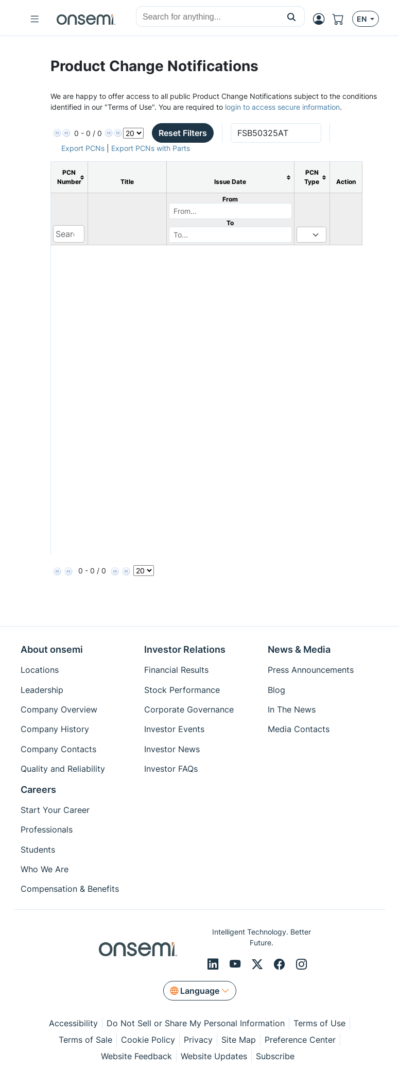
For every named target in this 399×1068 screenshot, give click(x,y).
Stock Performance (182, 690)
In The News (292, 709)
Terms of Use (319, 1023)
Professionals (47, 829)
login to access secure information (282, 107)
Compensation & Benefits (70, 889)
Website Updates (214, 1056)
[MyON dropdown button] (322, 19)
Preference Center (300, 1040)
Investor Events (174, 729)
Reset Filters (183, 133)
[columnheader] (69, 177)
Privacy (198, 1040)
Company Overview (59, 709)
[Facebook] (281, 964)
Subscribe (275, 1056)
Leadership (42, 690)
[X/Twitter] (259, 964)
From (230, 199)
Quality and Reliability (63, 769)
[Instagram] (301, 964)
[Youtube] (237, 964)
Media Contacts (298, 729)
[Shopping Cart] (342, 19)
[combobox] (207, 17)
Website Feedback (136, 1056)
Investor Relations (184, 649)
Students (38, 849)
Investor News (172, 749)
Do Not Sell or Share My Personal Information (196, 1023)
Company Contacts (58, 749)
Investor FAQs (171, 769)
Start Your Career (55, 810)
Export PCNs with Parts (150, 148)
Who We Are (44, 869)
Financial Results (176, 670)
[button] (292, 16)
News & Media (299, 649)
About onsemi (52, 649)
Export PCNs (83, 148)
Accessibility (73, 1023)
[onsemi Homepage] (86, 19)
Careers (38, 789)
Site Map (238, 1040)
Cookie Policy (148, 1040)
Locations (40, 670)
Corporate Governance (189, 709)
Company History (55, 729)
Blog (276, 690)
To (230, 223)
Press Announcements (311, 670)
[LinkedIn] (214, 964)
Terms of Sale (85, 1040)
